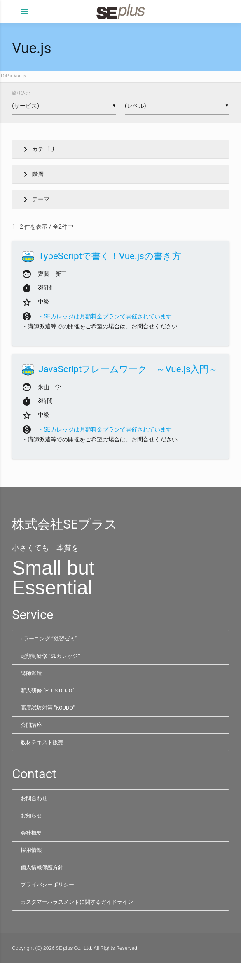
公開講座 (31, 725)
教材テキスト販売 (42, 742)
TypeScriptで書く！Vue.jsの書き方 (109, 256)
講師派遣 (31, 673)
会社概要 (31, 833)
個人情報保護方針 (42, 867)
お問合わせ (34, 798)
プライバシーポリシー (47, 885)
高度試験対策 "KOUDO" (48, 708)
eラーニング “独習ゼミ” (49, 639)
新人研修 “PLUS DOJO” (47, 690)
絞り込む (21, 93)
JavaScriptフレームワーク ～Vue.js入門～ (128, 369)
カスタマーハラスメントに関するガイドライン (77, 902)
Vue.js (20, 76)
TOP (4, 76)
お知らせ (31, 815)
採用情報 (31, 850)
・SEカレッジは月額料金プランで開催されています (104, 316)
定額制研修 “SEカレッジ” (50, 656)
